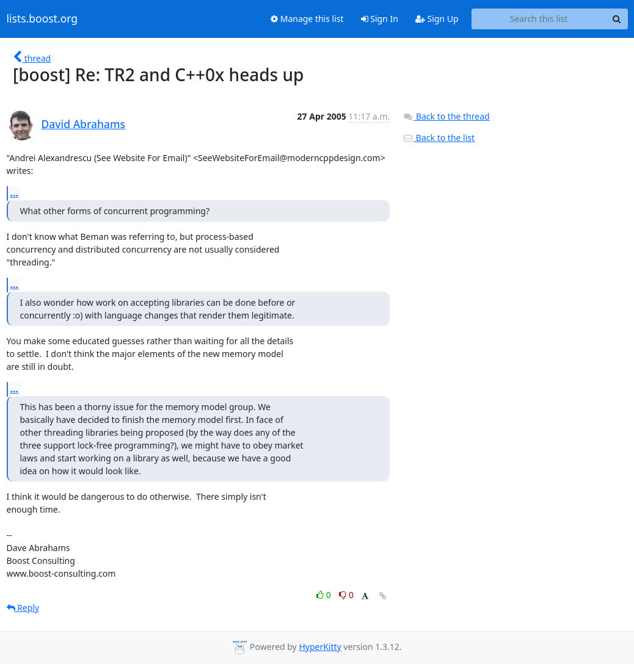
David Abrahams (84, 124)
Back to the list (439, 137)
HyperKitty (320, 646)
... (14, 193)
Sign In (379, 18)
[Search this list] (539, 19)
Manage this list (307, 18)
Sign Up (437, 18)
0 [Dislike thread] (346, 595)
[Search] (617, 19)
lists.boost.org (42, 19)
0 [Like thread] (324, 595)
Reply (23, 607)
